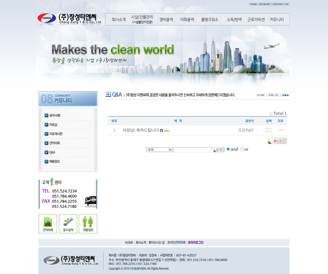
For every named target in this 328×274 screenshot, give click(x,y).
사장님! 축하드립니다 (141, 130)
